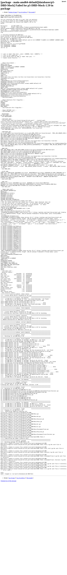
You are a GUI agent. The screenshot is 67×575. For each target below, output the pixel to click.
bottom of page (13, 12)
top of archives (23, 12)
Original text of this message (8, 572)
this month (32, 12)
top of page (12, 569)
